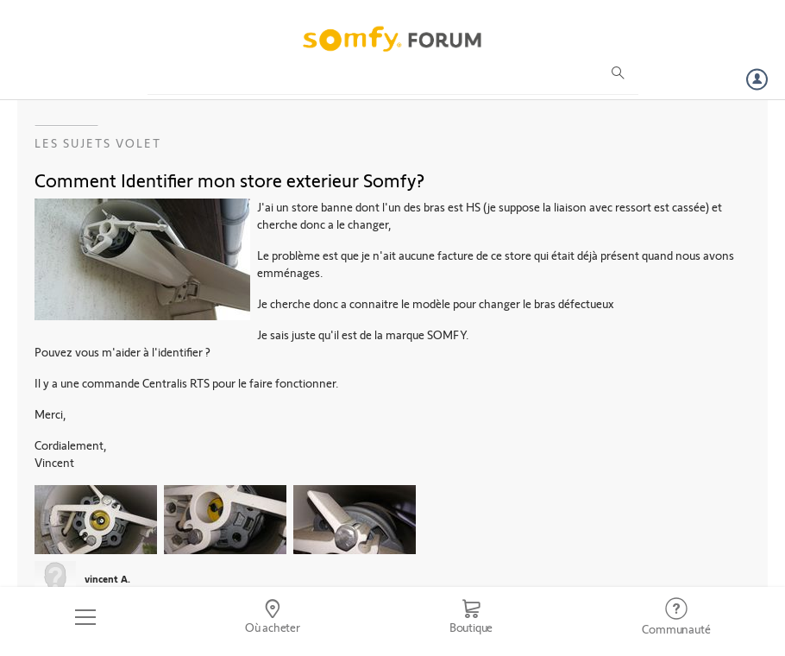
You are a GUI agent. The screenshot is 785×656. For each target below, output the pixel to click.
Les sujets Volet (98, 143)
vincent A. (107, 578)
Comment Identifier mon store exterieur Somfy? (229, 179)
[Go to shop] (471, 617)
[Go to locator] (272, 617)
